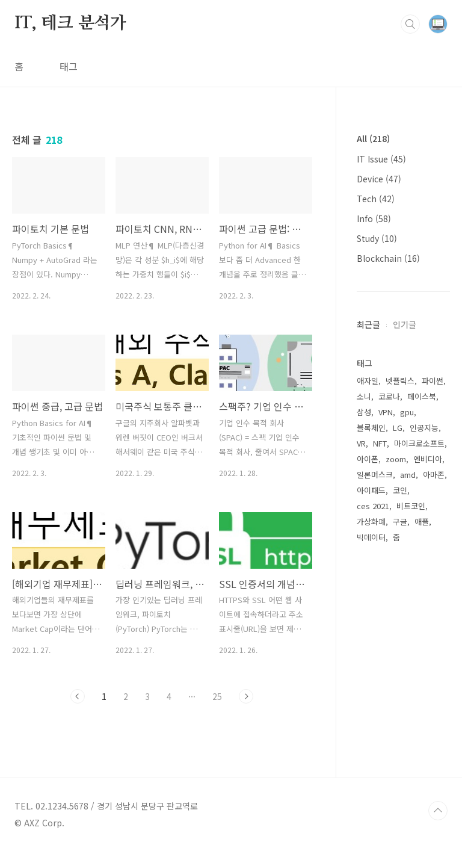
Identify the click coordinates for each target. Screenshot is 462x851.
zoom (396, 459)
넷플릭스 (400, 380)
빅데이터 (371, 537)
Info (374, 218)
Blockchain (388, 258)
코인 (400, 490)
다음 (246, 696)
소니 (364, 396)
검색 (410, 24)
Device (379, 179)
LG (397, 427)
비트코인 (410, 506)
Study (377, 238)
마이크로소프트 (419, 443)
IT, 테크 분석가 (70, 23)
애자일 (367, 380)
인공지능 (424, 427)
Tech (376, 199)
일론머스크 (375, 474)
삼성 (364, 412)
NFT (380, 443)
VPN (385, 412)
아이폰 (367, 459)
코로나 (389, 396)
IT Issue (381, 159)
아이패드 (371, 490)
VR (361, 443)
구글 (400, 521)
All (373, 138)
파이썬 (432, 380)
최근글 (368, 324)
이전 (77, 696)
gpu (407, 412)
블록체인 (371, 427)
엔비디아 (427, 459)
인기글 (404, 324)
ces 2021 (373, 506)
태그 (69, 66)
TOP (438, 810)
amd (408, 474)
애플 (421, 521)
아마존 (434, 474)
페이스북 (421, 396)
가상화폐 (371, 521)
